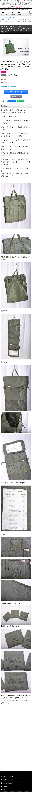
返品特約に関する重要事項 (8, 86)
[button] (13, 13)
